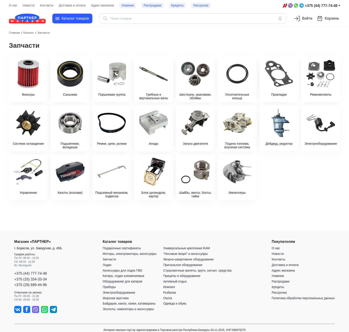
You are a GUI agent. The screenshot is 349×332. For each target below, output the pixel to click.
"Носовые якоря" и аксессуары (185, 254)
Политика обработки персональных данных (303, 298)
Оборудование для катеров (122, 281)
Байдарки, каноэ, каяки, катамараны (129, 303)
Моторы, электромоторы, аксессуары (129, 254)
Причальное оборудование (182, 265)
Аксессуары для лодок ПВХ (122, 270)
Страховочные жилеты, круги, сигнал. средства (197, 270)
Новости (28, 5)
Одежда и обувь (175, 303)
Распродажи (152, 5)
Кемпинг (169, 287)
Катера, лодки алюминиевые (123, 276)
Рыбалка (169, 292)
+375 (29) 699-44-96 (30, 285)
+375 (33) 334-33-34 (30, 279)
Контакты (46, 5)
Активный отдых (175, 281)
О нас (13, 5)
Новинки (128, 5)
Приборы (109, 287)
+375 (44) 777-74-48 (321, 6)
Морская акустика (115, 298)
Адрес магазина (102, 5)
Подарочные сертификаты (122, 248)
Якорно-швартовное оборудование (188, 259)
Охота (167, 298)
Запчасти (109, 259)
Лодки (107, 265)
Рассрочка (200, 5)
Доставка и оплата (72, 5)
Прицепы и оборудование (181, 276)
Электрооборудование (119, 292)
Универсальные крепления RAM (186, 248)
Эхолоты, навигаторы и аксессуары (128, 309)
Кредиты (177, 5)
